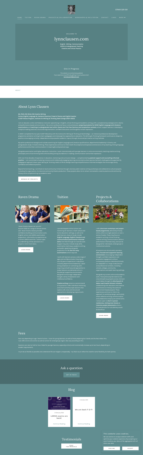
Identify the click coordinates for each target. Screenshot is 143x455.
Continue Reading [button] (59, 424)
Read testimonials (72, 446)
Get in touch (71, 375)
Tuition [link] (28, 17)
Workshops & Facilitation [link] (86, 17)
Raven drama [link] (40, 17)
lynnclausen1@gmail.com (71, 77)
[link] (71, 9)
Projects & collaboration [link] (60, 17)
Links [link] (113, 17)
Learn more (26, 249)
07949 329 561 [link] (121, 9)
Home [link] (19, 17)
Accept (131, 448)
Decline (114, 448)
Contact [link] (105, 17)
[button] (122, 17)
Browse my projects (30, 179)
